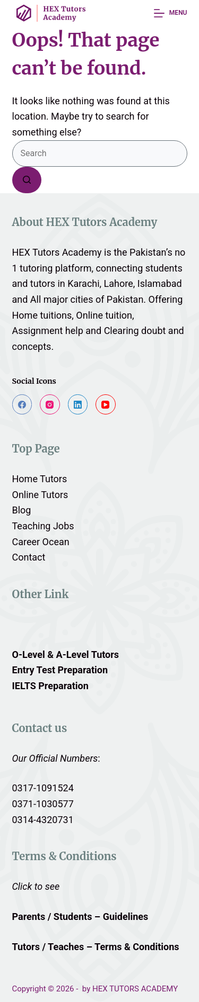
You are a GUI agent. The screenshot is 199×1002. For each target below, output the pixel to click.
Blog (21, 510)
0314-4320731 (43, 819)
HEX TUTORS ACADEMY (135, 989)
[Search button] (26, 180)
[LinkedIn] (78, 404)
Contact (29, 557)
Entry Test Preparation (60, 669)
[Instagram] (50, 404)
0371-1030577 (43, 803)
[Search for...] (99, 153)
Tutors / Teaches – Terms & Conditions (97, 946)
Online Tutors (40, 494)
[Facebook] (22, 404)
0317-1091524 (43, 787)
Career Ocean (41, 541)
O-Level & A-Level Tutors (65, 654)
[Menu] (170, 13)
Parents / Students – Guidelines (80, 916)
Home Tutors (39, 478)
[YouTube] (106, 404)
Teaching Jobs (43, 525)
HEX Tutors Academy (57, 252)
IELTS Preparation (50, 685)
